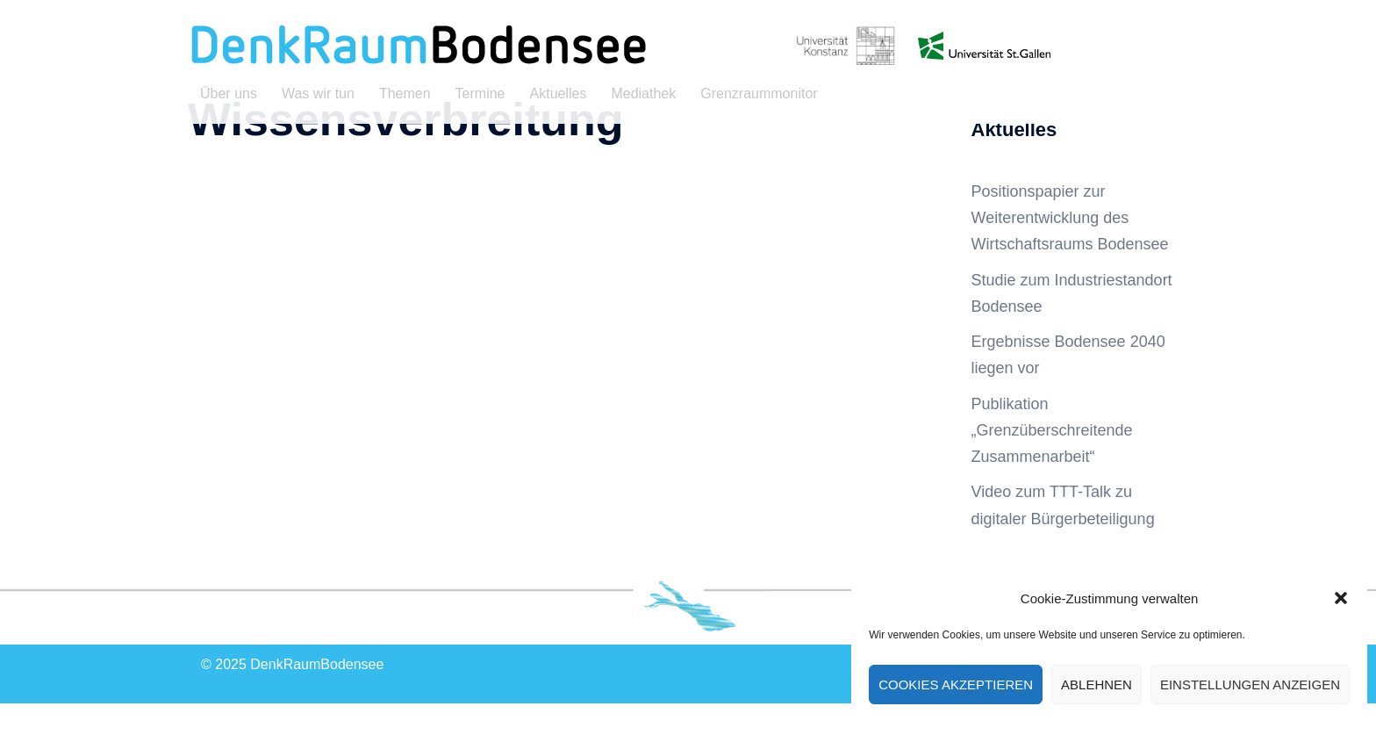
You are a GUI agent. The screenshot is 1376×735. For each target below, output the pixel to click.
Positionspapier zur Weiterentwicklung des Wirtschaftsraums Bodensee (1070, 249)
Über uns (228, 93)
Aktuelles (558, 93)
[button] (1341, 598)
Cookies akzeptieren (955, 684)
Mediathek (643, 93)
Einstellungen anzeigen (1250, 684)
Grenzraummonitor (758, 93)
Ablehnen (1096, 684)
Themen (405, 93)
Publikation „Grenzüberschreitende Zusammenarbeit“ (1052, 462)
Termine (480, 93)
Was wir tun (318, 93)
